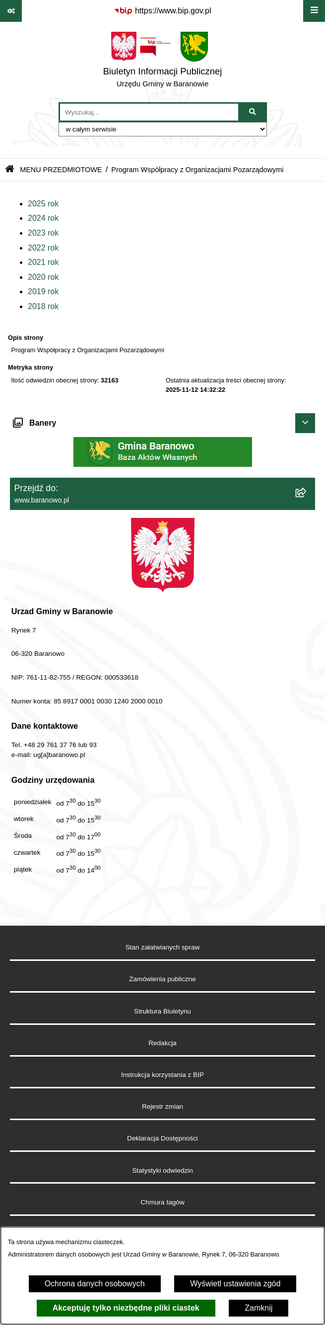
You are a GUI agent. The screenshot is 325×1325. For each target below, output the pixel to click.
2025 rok (43, 203)
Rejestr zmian (162, 1106)
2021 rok (43, 262)
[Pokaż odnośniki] (11, 11)
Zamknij (258, 1308)
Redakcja (162, 1043)
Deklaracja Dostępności (162, 1138)
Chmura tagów (162, 1202)
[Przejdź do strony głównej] (162, 62)
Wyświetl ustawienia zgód (235, 1283)
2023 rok (43, 233)
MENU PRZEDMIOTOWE (61, 170)
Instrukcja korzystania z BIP (162, 1074)
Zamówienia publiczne (162, 979)
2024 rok (43, 218)
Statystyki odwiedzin (162, 1170)
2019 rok (43, 291)
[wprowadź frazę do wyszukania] (149, 112)
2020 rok (43, 277)
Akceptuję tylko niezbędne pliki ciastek (126, 1308)
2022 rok (43, 248)
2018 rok (43, 306)
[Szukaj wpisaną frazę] (253, 112)
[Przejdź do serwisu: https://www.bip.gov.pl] (162, 11)
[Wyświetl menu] (314, 11)
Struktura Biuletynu (162, 1011)
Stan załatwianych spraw (163, 947)
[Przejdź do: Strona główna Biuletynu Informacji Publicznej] (9, 170)
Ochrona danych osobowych (95, 1283)
